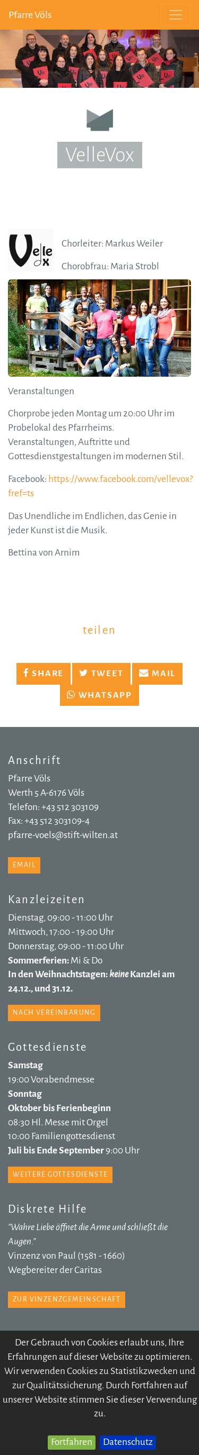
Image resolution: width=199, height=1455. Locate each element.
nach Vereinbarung (54, 1012)
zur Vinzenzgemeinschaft (66, 1299)
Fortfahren (71, 1442)
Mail (157, 673)
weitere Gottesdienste (60, 1174)
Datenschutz (128, 1442)
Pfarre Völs (29, 15)
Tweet (101, 673)
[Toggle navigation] (176, 14)
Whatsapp (99, 695)
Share (43, 673)
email (24, 865)
